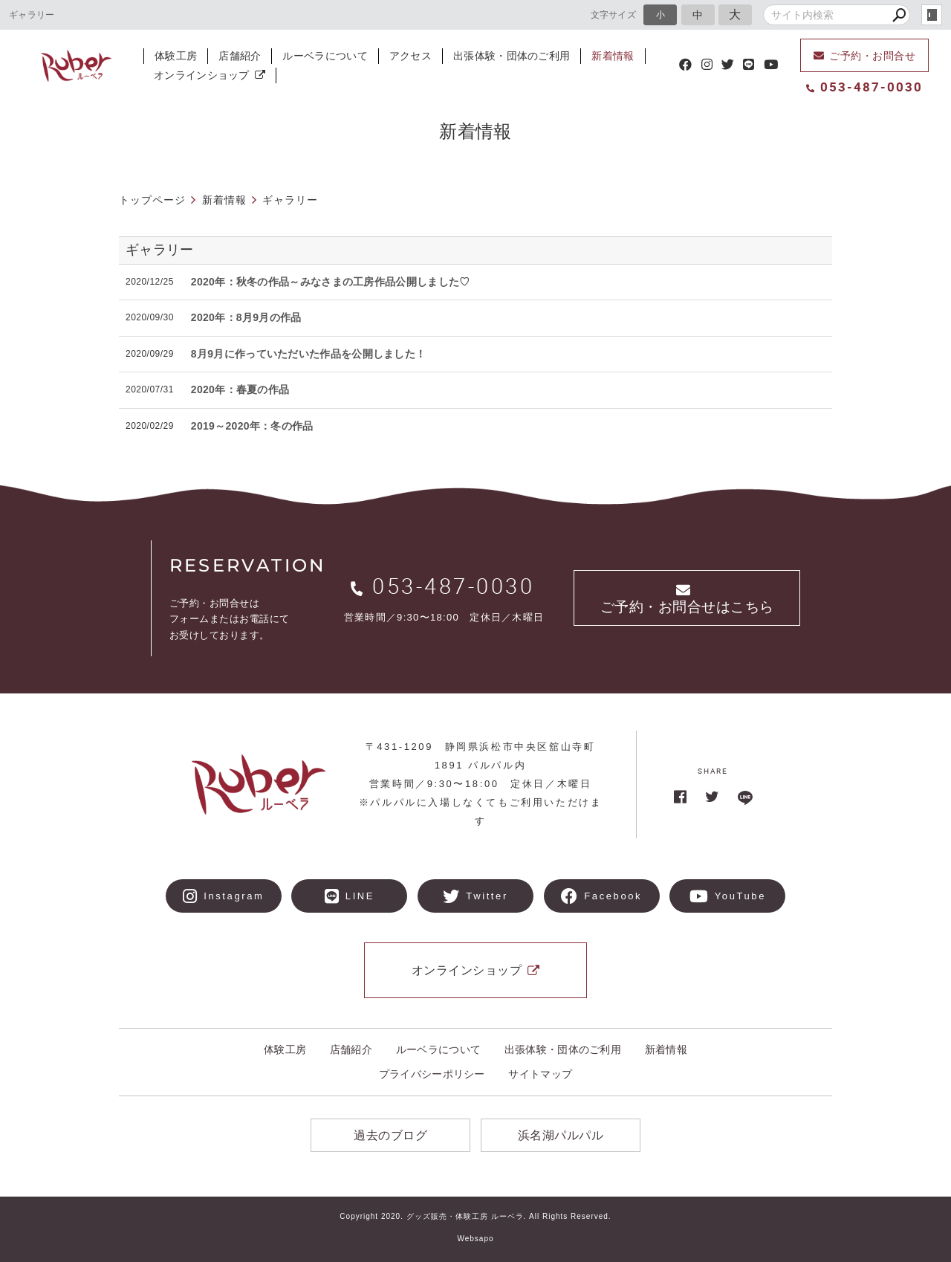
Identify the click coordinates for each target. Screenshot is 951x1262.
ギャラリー (160, 249)
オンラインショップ (209, 75)
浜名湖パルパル (561, 1135)
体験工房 (176, 56)
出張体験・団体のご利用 (511, 56)
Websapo (475, 1239)
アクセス (410, 56)
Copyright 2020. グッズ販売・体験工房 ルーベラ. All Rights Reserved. (475, 1216)
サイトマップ (540, 1074)
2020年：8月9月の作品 (246, 317)
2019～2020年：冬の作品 (252, 426)
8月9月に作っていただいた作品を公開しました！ (308, 354)
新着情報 (612, 56)
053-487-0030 (864, 86)
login (931, 14)
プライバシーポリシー (432, 1074)
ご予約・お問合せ (865, 56)
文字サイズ (614, 14)
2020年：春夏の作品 (240, 389)
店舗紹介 (239, 56)
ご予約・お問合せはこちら (687, 599)
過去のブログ (390, 1135)
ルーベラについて (324, 56)
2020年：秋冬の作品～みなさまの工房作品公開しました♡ (330, 282)
